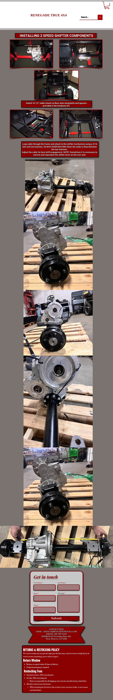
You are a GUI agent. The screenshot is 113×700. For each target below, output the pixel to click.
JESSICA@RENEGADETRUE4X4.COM (60, 631)
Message (61, 593)
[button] (106, 5)
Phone (36, 605)
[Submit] (56, 618)
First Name (38, 583)
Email (36, 593)
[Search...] (87, 17)
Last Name (61, 583)
